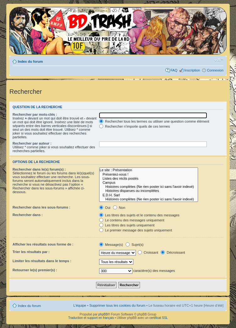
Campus (148, 183)
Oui (104, 207)
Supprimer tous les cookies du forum (117, 305)
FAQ (173, 70)
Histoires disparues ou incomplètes (148, 191)
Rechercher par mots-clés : (35, 114)
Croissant (148, 252)
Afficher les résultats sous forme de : (43, 244)
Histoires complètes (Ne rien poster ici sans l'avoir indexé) (148, 187)
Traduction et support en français (91, 318)
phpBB (103, 314)
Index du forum (30, 61)
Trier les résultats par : (31, 252)
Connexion (215, 70)
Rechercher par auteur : (32, 143)
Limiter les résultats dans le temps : (42, 261)
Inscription (192, 70)
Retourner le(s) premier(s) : (35, 270)
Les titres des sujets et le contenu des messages (139, 215)
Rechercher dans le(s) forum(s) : (39, 169)
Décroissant (173, 252)
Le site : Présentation (148, 170)
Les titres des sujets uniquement (127, 225)
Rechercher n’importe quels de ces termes (134, 126)
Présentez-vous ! (148, 174)
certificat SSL (158, 318)
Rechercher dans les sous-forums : (41, 207)
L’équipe (79, 305)
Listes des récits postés (148, 179)
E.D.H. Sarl (148, 195)
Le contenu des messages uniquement (131, 220)
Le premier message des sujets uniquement (135, 230)
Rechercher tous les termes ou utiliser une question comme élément (154, 121)
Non (119, 207)
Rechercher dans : (28, 215)
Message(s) (111, 244)
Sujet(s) (134, 244)
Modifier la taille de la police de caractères (218, 60)
